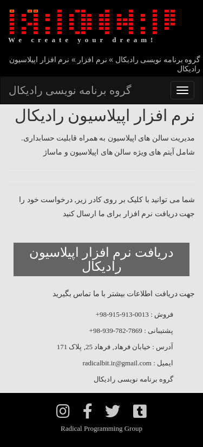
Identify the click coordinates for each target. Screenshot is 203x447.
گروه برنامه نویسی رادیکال (70, 90)
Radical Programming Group (101, 428)
